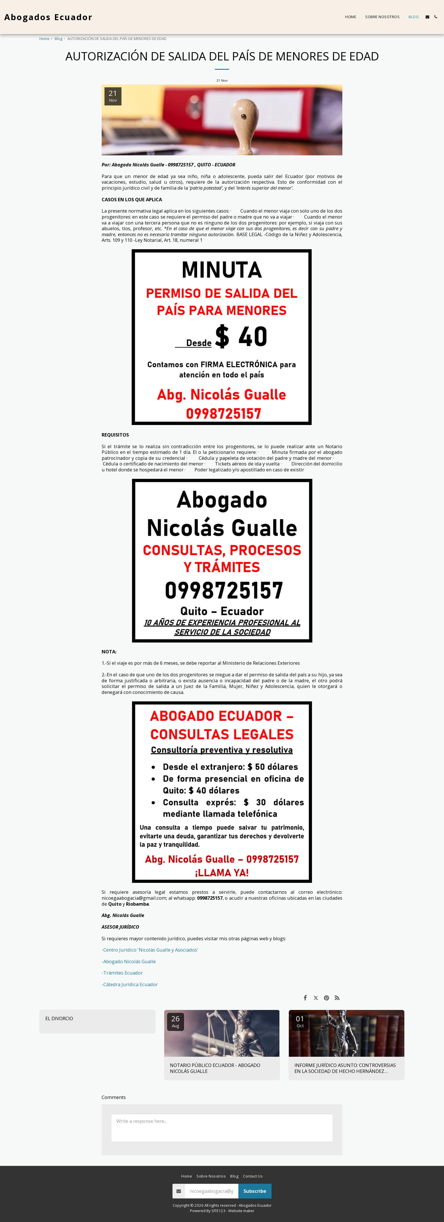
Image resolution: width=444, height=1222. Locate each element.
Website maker (241, 1210)
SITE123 (218, 1210)
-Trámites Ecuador (122, 972)
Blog (58, 38)
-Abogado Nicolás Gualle (129, 961)
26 (175, 1020)
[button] (427, 17)
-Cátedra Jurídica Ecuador (130, 984)
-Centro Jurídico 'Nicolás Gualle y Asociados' (150, 949)
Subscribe (255, 1191)
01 (300, 1020)
